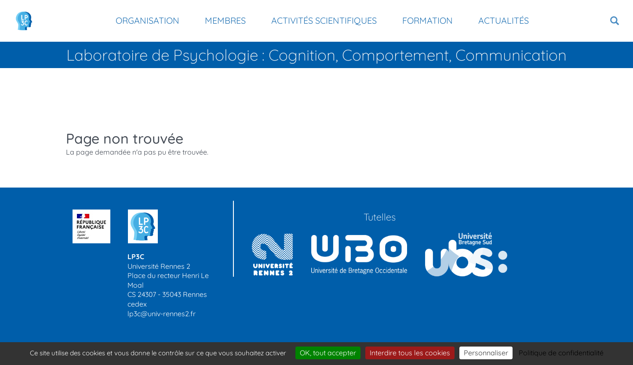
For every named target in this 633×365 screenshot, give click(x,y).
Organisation (147, 20)
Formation (427, 20)
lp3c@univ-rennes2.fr (161, 313)
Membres (225, 20)
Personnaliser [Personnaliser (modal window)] (486, 352)
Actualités (503, 20)
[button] (614, 21)
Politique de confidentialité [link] (561, 352)
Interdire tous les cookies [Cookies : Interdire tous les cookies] (410, 352)
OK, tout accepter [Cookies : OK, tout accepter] (328, 352)
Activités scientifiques (324, 20)
